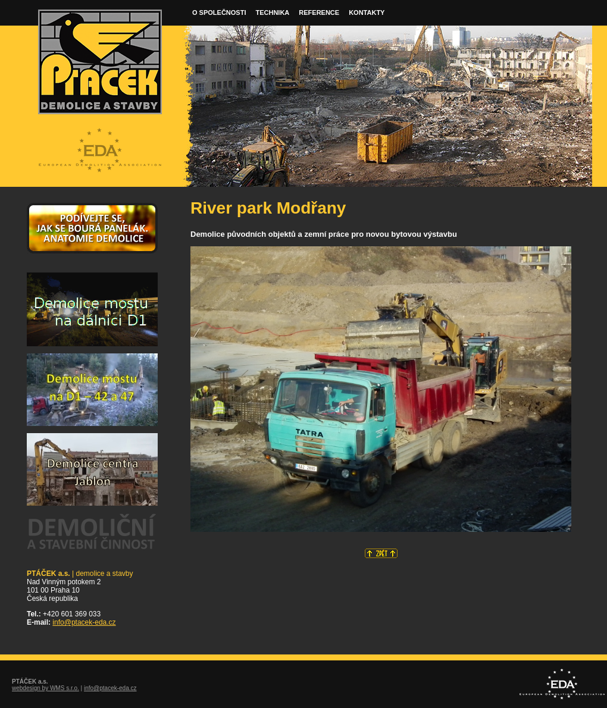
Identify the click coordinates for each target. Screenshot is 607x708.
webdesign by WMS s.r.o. (45, 688)
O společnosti (219, 12)
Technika (272, 12)
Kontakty (366, 12)
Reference (319, 12)
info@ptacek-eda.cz (83, 622)
